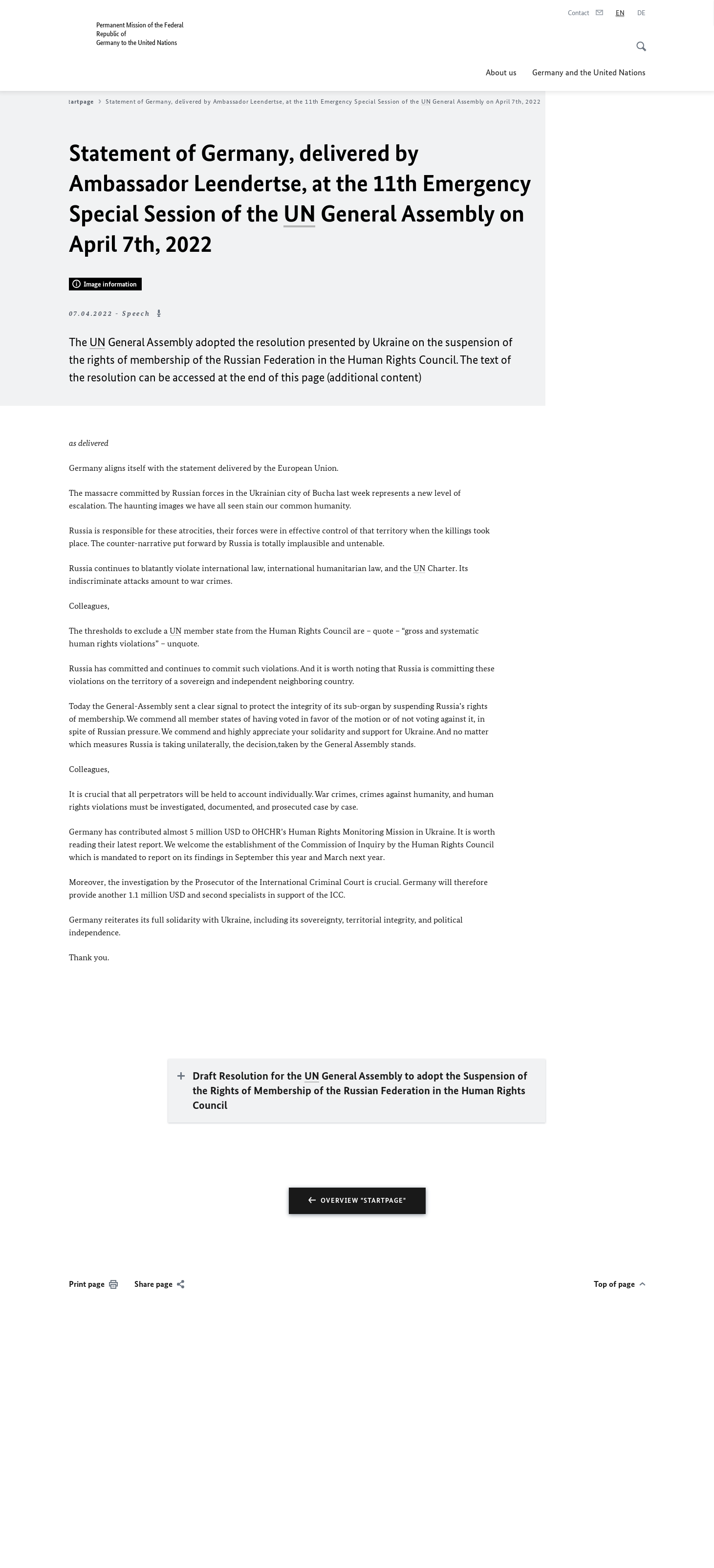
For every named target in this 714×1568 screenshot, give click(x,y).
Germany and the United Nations (589, 72)
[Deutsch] (641, 13)
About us (501, 72)
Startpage (83, 101)
